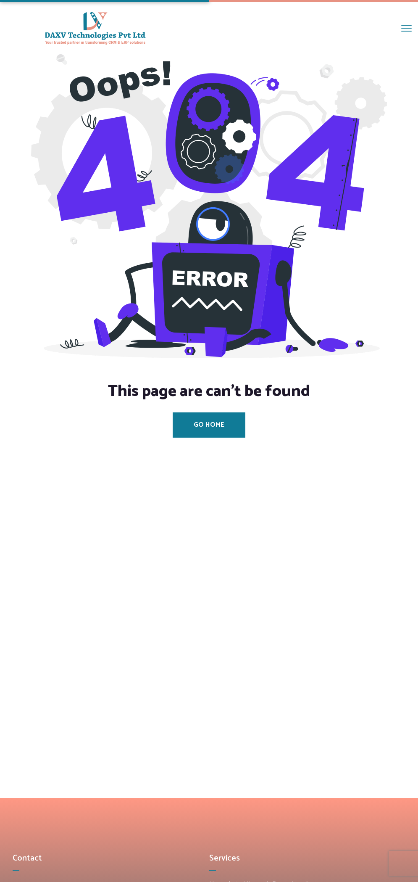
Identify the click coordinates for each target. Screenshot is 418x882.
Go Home (209, 424)
